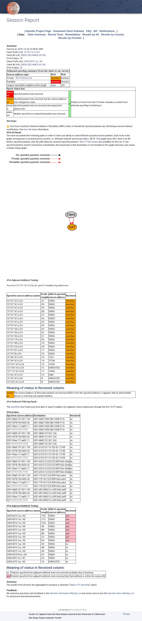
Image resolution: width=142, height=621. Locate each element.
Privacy (126, 614)
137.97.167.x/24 (32, 52)
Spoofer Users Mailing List (121, 593)
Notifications (107, 31)
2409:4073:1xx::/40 (33, 61)
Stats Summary (37, 34)
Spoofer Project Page (38, 31)
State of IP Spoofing (79, 585)
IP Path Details (91, 141)
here (26, 129)
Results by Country (112, 34)
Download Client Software (68, 31)
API (95, 31)
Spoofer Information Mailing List (65, 593)
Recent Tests (55, 34)
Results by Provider (70, 38)
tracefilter (15, 407)
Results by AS (90, 34)
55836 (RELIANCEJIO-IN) (33, 55)
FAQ (88, 31)
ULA (30, 78)
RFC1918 (20, 78)
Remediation (72, 34)
